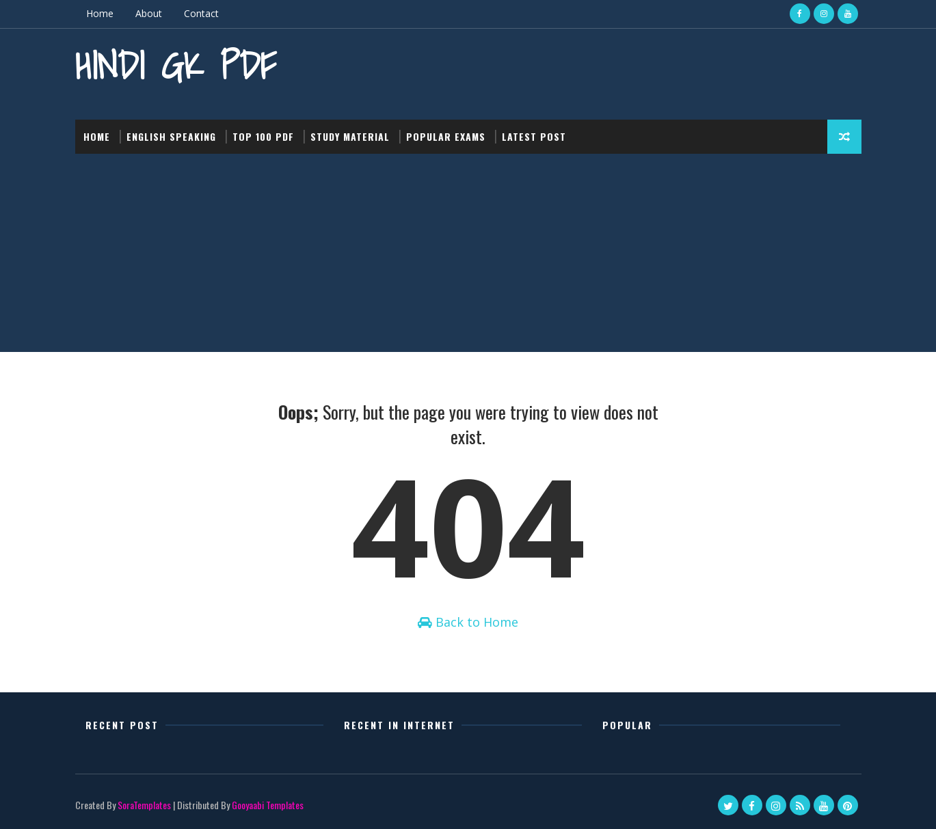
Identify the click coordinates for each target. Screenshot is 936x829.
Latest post (534, 136)
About (148, 13)
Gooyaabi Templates (268, 805)
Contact (201, 13)
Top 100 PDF (263, 136)
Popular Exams (445, 136)
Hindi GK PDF (175, 65)
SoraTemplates (144, 805)
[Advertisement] (468, 256)
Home (99, 13)
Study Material (350, 136)
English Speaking (171, 136)
